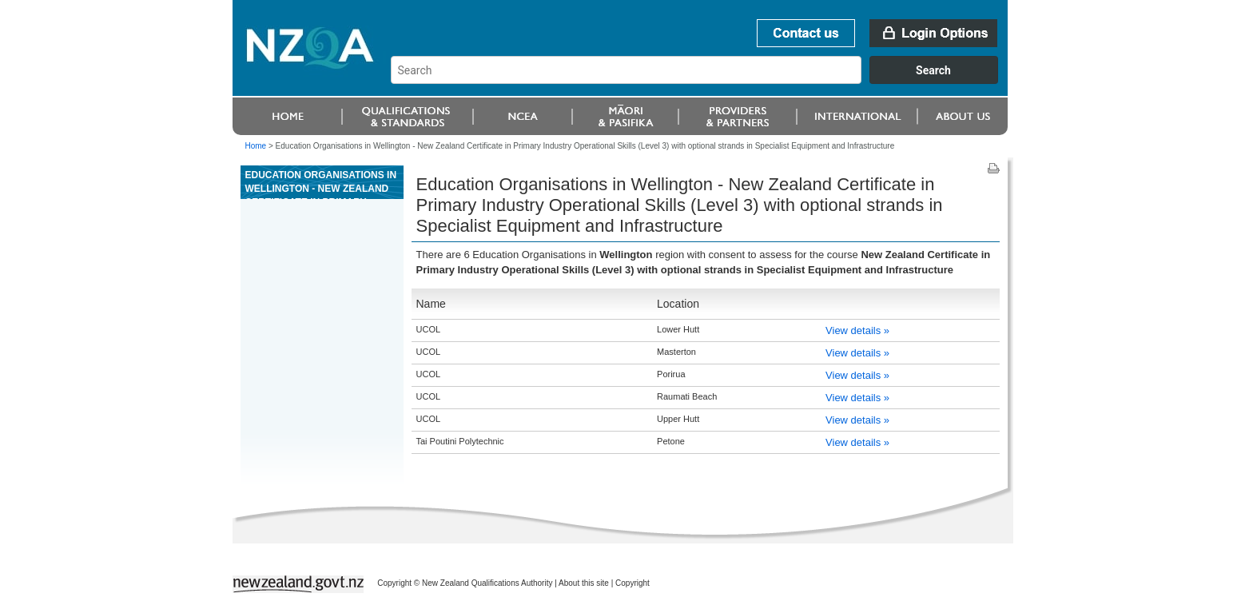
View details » (857, 330)
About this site (584, 583)
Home (256, 145)
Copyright (632, 583)
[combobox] (702, 80)
